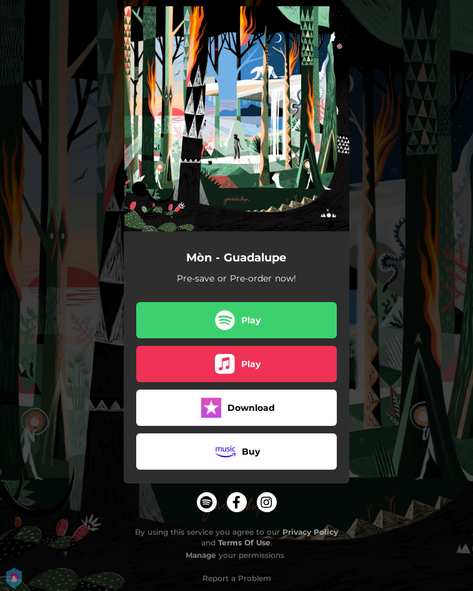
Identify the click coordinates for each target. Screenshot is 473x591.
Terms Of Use (244, 542)
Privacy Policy (310, 532)
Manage (201, 555)
